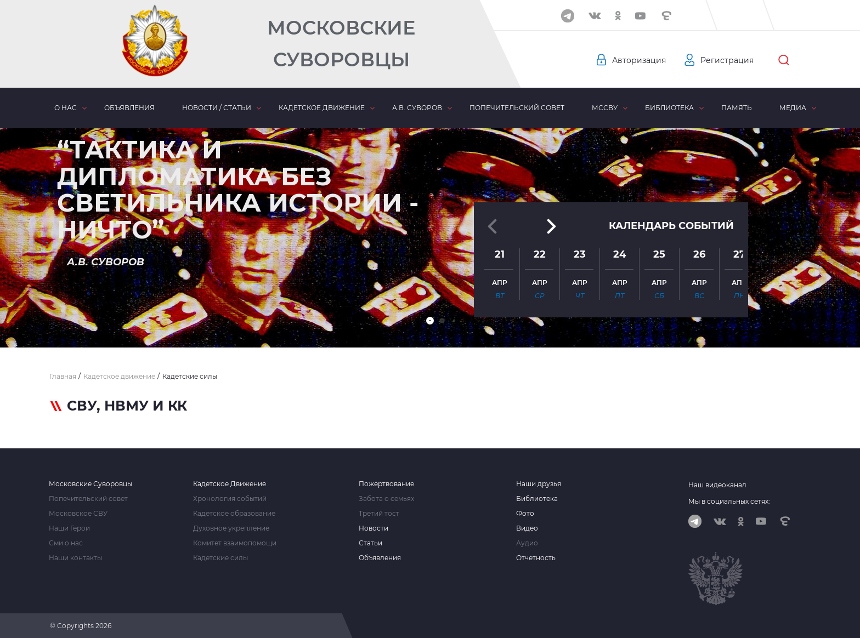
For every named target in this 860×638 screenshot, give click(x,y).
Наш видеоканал (717, 485)
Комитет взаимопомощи (234, 543)
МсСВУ (605, 108)
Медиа (792, 108)
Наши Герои (69, 528)
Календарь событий (671, 226)
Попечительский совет (516, 108)
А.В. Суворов (417, 108)
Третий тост (379, 513)
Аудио (527, 543)
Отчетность (536, 558)
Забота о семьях (386, 498)
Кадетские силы (220, 558)
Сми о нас (66, 543)
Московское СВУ (78, 513)
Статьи (370, 543)
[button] (430, 320)
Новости (373, 528)
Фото (525, 513)
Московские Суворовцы (341, 43)
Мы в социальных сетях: (729, 501)
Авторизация (639, 60)
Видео (527, 528)
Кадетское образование (234, 513)
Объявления (129, 108)
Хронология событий (230, 498)
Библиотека (669, 108)
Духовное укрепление (231, 528)
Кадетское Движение (229, 484)
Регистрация (727, 60)
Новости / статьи (216, 108)
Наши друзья (538, 484)
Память (736, 108)
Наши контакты (75, 558)
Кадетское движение (322, 108)
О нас (65, 108)
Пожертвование (386, 484)
